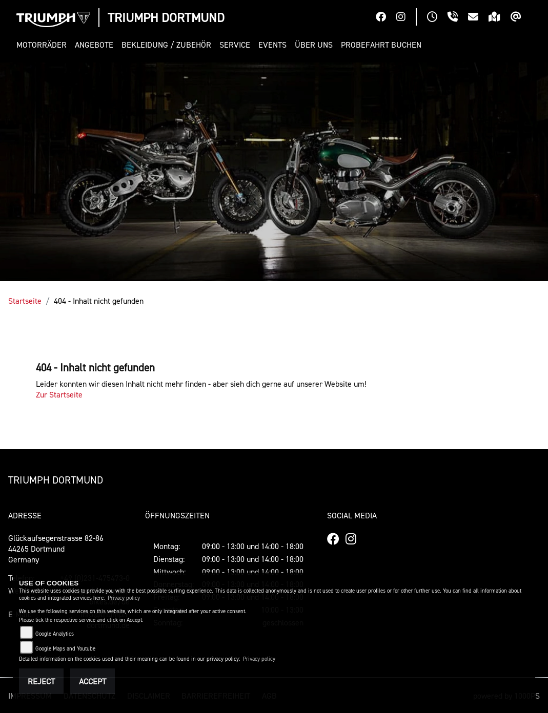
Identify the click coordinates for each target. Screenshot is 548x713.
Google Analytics (54, 634)
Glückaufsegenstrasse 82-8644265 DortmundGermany (56, 548)
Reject (41, 681)
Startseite (25, 301)
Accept (92, 681)
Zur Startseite (59, 394)
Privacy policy (124, 598)
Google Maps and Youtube (65, 648)
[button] (43, 44)
